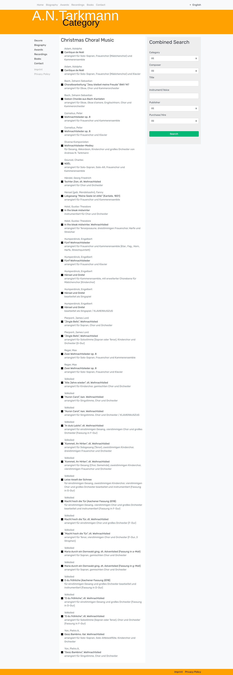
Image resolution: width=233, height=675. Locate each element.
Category (154, 52)
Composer (155, 64)
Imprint (38, 69)
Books (90, 4)
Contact (100, 4)
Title (151, 77)
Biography (52, 4)
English (197, 4)
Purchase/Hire (157, 114)
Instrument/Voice (159, 89)
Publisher (154, 102)
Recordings (77, 4)
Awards (64, 4)
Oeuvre (38, 40)
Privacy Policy (42, 74)
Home (40, 4)
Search (174, 133)
